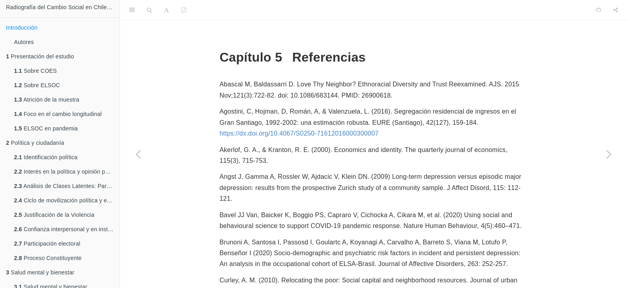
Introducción (22, 27)
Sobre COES (35, 71)
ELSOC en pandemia (46, 128)
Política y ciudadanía (35, 143)
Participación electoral (47, 243)
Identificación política (46, 157)
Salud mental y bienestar (40, 272)
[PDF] (184, 10)
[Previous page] (138, 154)
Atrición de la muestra (46, 99)
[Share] (615, 10)
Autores (24, 42)
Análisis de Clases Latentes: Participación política (67, 186)
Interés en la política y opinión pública (67, 171)
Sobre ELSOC (37, 85)
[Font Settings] (166, 10)
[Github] (598, 10)
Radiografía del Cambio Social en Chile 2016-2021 (63, 7)
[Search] (149, 10)
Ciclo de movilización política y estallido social (67, 200)
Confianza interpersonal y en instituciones (67, 229)
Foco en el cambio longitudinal (58, 114)
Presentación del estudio (40, 56)
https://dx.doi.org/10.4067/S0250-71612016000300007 (299, 133)
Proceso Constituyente (48, 258)
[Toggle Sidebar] (132, 10)
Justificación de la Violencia (54, 215)
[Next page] (609, 154)
